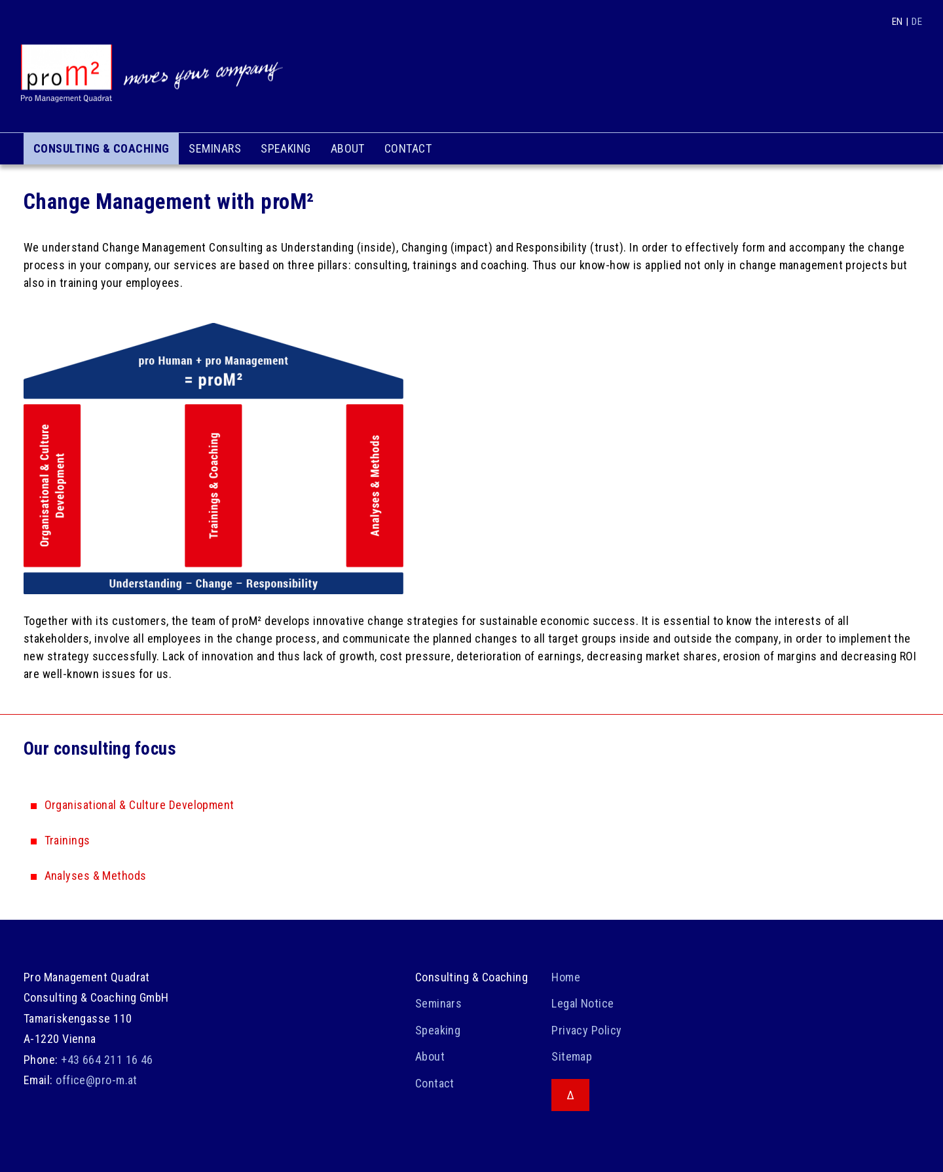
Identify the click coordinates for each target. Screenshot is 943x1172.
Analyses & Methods (96, 875)
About (348, 148)
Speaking (286, 148)
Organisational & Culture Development (139, 805)
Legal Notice (582, 1003)
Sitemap (571, 1056)
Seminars (215, 148)
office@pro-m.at (97, 1080)
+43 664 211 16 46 (107, 1060)
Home (565, 977)
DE (917, 22)
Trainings (67, 840)
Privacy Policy (586, 1030)
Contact (408, 148)
